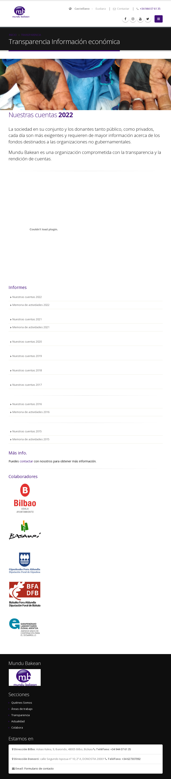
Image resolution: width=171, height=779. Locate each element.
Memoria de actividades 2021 (30, 327)
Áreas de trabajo (22, 709)
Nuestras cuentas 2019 (27, 356)
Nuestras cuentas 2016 (27, 404)
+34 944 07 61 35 (150, 9)
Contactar (121, 9)
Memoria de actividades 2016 (30, 412)
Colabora (17, 727)
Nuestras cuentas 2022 (27, 297)
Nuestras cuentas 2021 (27, 319)
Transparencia (31, 34)
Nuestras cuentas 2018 (27, 370)
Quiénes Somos (21, 703)
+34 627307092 (131, 759)
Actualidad (18, 721)
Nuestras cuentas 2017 (27, 385)
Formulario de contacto (39, 768)
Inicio (13, 34)
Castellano (81, 9)
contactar (26, 461)
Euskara (101, 9)
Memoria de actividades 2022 (30, 305)
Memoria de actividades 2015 (30, 439)
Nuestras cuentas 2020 (27, 341)
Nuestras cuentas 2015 (27, 431)
